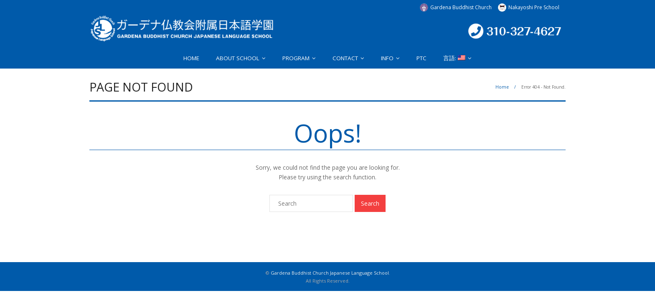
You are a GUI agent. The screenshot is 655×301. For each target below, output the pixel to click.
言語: (454, 58)
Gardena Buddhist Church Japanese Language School (330, 273)
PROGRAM (296, 58)
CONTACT (345, 58)
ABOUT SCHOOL (237, 58)
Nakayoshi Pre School (533, 7)
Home (502, 87)
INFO (387, 58)
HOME (191, 58)
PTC (421, 58)
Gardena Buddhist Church (461, 7)
